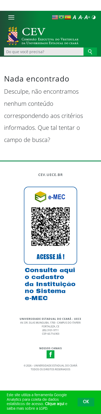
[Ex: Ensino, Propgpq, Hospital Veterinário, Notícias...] (43, 51)
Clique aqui (54, 404)
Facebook (51, 354)
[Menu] (11, 17)
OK (86, 402)
